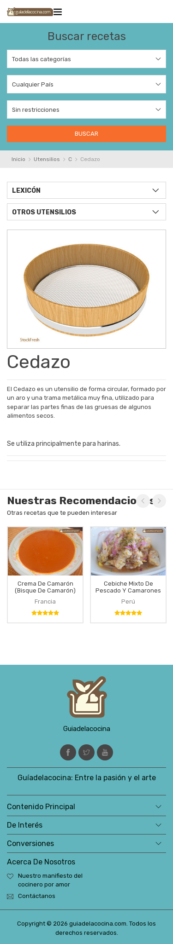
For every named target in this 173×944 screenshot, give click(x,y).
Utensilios (47, 159)
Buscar (86, 133)
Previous (143, 501)
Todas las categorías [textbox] (41, 59)
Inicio (18, 159)
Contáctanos (36, 895)
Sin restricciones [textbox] (36, 109)
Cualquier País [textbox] (33, 84)
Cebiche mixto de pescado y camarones (128, 587)
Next (159, 501)
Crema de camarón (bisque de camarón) (45, 587)
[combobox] (86, 59)
